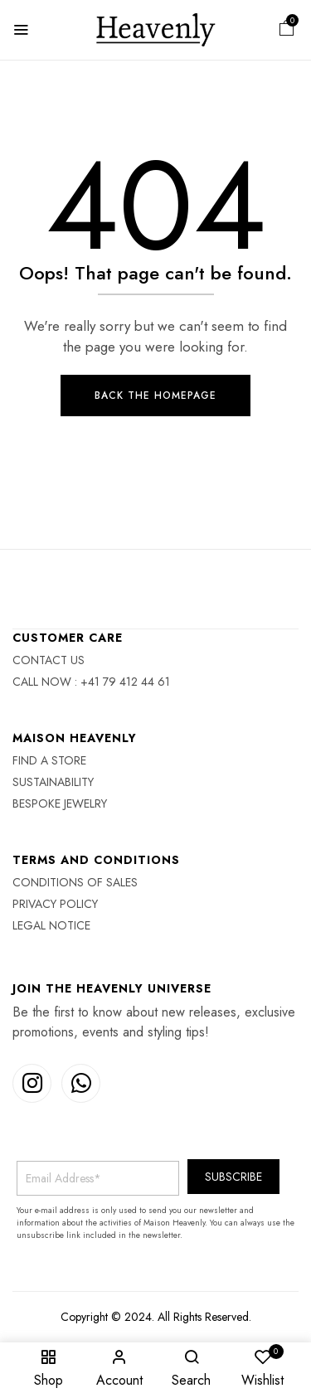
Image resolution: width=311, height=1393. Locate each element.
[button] (286, 30)
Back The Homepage (155, 395)
